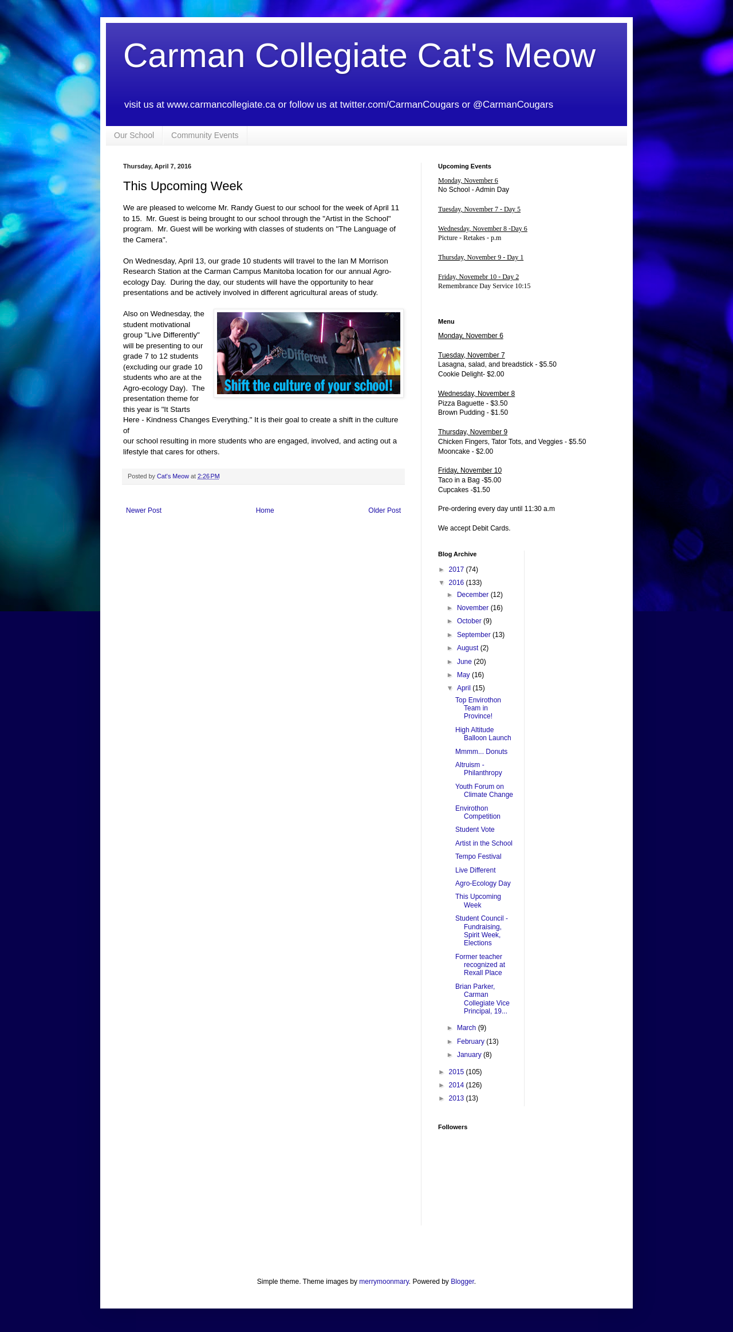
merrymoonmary (383, 1282)
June (465, 662)
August (468, 648)
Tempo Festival (478, 856)
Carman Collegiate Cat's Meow (359, 55)
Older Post (384, 510)
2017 (457, 569)
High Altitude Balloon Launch (483, 734)
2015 (457, 1072)
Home (265, 510)
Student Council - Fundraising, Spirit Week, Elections (481, 930)
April (464, 688)
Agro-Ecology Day (483, 883)
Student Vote (475, 830)
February (471, 1042)
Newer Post (143, 510)
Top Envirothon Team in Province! (478, 708)
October (470, 621)
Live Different (475, 870)
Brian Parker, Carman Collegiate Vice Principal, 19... (482, 999)
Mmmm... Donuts (481, 752)
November (474, 608)
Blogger (462, 1282)
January (470, 1055)
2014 (457, 1085)
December (474, 595)
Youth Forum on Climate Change (484, 791)
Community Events (204, 135)
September (474, 635)
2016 (457, 583)
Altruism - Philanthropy (478, 769)
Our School (134, 135)
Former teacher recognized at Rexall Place (480, 965)
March (467, 1028)
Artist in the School (484, 843)
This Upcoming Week (478, 901)
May (464, 675)
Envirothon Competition (478, 812)
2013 (457, 1098)
